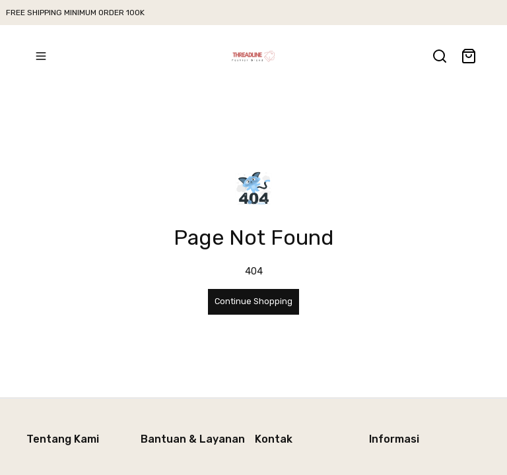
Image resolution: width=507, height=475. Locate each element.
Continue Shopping (253, 301)
